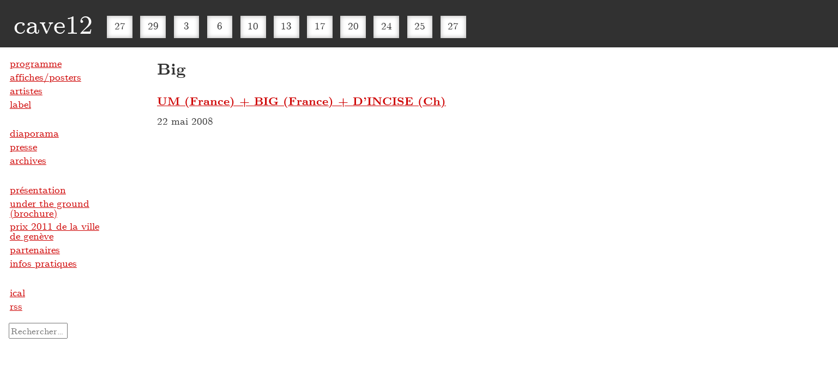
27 (119, 26)
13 (286, 26)
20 (353, 26)
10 (253, 26)
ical (17, 292)
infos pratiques (43, 263)
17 (320, 26)
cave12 (53, 23)
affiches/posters (45, 77)
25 (419, 26)
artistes (26, 90)
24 (386, 26)
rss (16, 306)
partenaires (35, 249)
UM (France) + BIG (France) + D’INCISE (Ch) (301, 100)
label (20, 104)
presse (23, 146)
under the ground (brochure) (49, 208)
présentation (38, 189)
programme (36, 63)
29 (153, 26)
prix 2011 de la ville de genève (54, 231)
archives (28, 160)
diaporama (34, 133)
